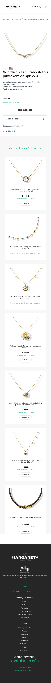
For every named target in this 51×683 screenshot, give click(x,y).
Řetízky (24, 638)
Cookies (24, 586)
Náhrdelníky (16, 19)
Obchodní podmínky (24, 583)
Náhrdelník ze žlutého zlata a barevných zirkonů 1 (25, 247)
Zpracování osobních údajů (24, 585)
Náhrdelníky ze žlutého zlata (36, 19)
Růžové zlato (24, 650)
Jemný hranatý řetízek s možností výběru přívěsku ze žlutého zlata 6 (25, 404)
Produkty (5, 19)
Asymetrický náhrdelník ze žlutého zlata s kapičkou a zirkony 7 (26, 461)
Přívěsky (24, 647)
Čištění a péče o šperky (24, 615)
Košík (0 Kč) (36, 7)
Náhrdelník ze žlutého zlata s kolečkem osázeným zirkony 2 (25, 190)
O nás (24, 602)
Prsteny (24, 631)
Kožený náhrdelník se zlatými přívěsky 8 (25, 517)
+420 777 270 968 (24, 668)
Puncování (24, 608)
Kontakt (24, 605)
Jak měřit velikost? (24, 611)
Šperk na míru (24, 618)
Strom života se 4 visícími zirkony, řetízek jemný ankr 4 (25, 297)
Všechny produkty (24, 628)
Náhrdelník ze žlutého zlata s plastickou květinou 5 (25, 347)
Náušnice (24, 634)
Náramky (24, 641)
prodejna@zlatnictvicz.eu (25, 670)
